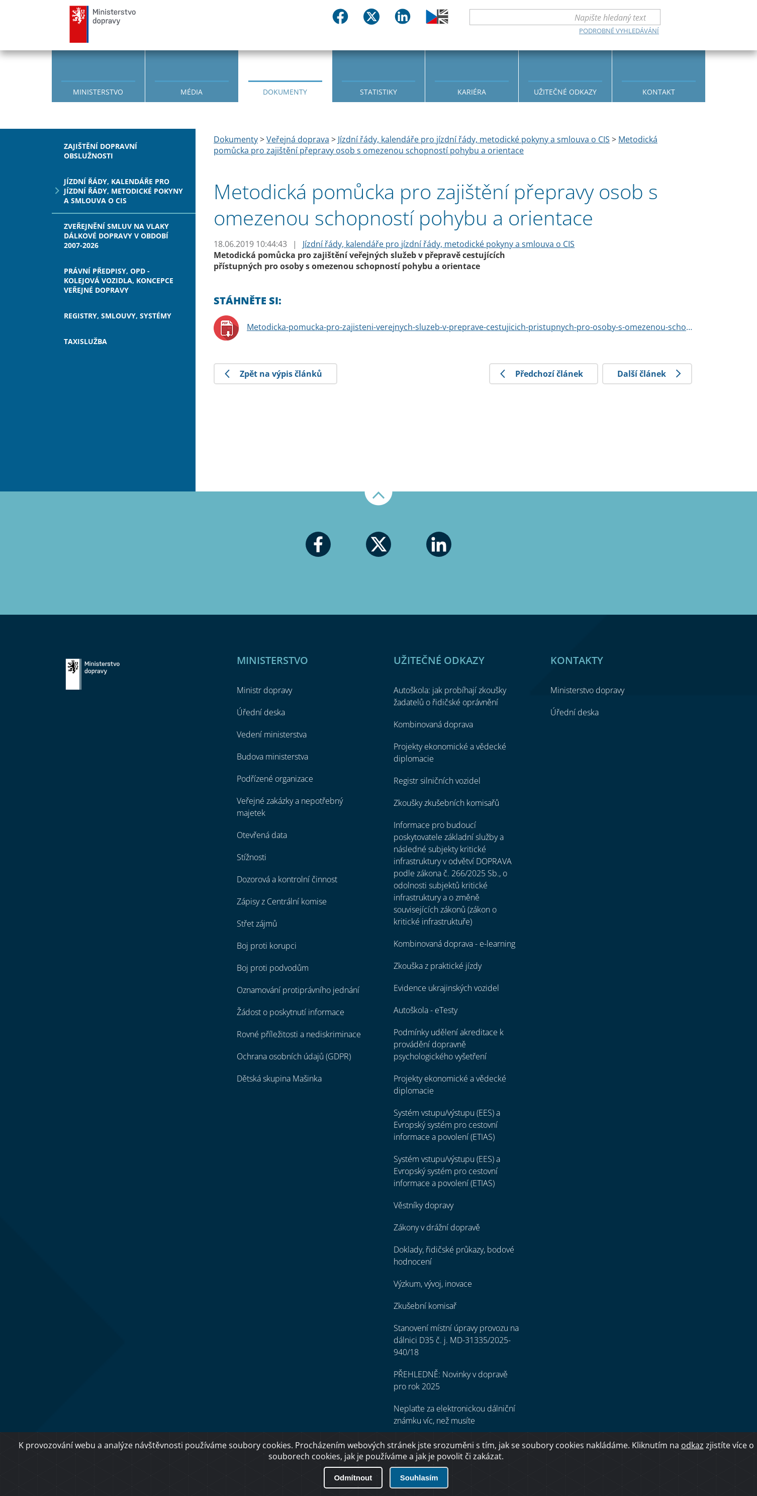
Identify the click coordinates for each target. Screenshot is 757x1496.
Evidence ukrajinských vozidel (446, 987)
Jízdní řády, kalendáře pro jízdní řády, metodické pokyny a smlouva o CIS (123, 191)
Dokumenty (285, 92)
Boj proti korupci (267, 945)
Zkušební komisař (425, 1305)
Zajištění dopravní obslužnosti (100, 150)
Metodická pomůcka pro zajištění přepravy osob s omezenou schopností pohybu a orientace (435, 145)
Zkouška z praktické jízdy (438, 965)
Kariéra (471, 92)
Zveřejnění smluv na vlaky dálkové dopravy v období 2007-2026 (116, 235)
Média (191, 92)
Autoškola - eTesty (425, 1010)
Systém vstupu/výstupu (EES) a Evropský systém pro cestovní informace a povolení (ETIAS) (447, 1124)
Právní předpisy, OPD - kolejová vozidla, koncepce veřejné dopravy (118, 280)
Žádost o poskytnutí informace (290, 1012)
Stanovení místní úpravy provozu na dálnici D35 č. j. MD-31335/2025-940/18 (456, 1340)
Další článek (641, 373)
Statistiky (378, 92)
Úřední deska (261, 712)
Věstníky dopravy (423, 1205)
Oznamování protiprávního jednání (298, 989)
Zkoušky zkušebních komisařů (446, 802)
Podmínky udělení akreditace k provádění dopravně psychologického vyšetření (449, 1044)
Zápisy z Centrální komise (282, 901)
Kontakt (658, 92)
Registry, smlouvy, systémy (117, 315)
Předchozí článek (549, 373)
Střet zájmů (257, 923)
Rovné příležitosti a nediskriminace (299, 1034)
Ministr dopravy (264, 690)
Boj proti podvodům (273, 967)
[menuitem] (98, 75)
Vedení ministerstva (272, 734)
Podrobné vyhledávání (619, 30)
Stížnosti (251, 857)
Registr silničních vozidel (437, 780)
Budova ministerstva (272, 756)
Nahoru (378, 498)
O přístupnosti (669, 1461)
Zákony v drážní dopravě (437, 1227)
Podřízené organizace (275, 778)
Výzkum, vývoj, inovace (433, 1283)
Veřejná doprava (297, 139)
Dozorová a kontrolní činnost (287, 879)
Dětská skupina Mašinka (279, 1078)
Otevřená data (262, 835)
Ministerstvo (98, 92)
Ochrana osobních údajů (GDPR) (294, 1056)
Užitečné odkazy (565, 92)
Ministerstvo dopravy (103, 24)
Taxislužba (85, 341)
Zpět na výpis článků (281, 373)
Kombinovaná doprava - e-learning (454, 943)
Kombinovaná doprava (433, 724)
